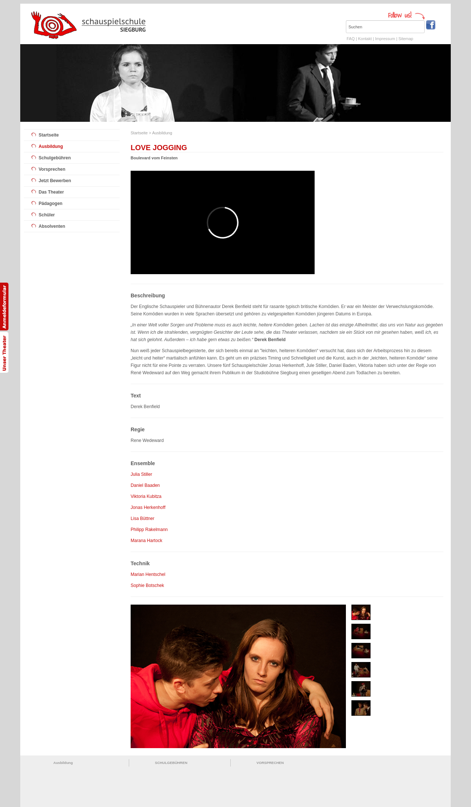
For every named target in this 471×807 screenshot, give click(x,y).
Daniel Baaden (145, 485)
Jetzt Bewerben (55, 180)
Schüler (47, 214)
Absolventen (52, 226)
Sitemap (406, 38)
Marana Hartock (146, 540)
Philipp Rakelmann (149, 529)
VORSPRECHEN (270, 763)
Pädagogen (51, 203)
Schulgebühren (55, 157)
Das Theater (51, 192)
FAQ (351, 38)
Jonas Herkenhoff (148, 507)
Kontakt (365, 38)
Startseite (49, 135)
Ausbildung (51, 146)
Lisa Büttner (143, 518)
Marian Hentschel (148, 574)
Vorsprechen (52, 169)
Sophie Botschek (147, 585)
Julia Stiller (141, 474)
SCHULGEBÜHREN (171, 763)
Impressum (385, 38)
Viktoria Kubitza (146, 496)
